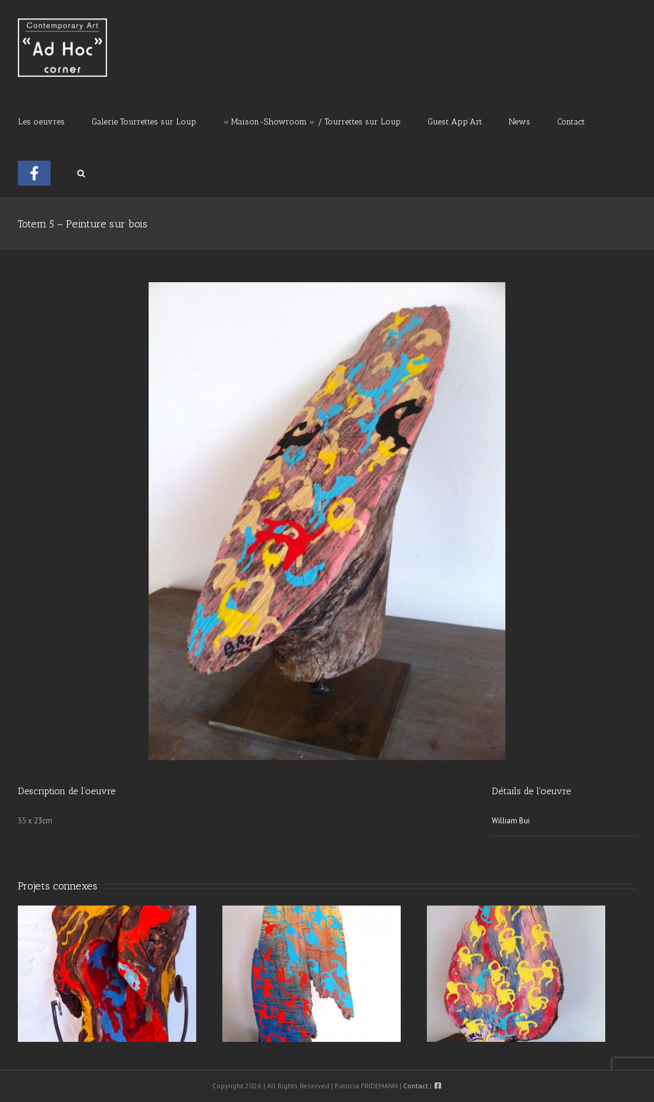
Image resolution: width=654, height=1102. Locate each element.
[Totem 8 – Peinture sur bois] (107, 973)
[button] (81, 172)
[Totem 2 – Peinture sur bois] (516, 973)
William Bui (511, 821)
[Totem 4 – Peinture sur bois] (311, 973)
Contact (415, 1085)
